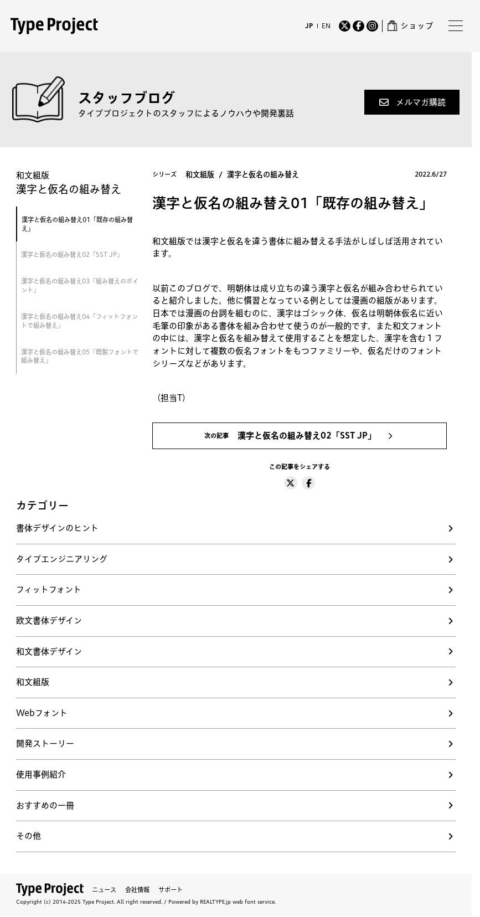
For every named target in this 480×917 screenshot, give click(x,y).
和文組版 (199, 174)
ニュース (104, 890)
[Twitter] (344, 26)
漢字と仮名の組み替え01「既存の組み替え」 (77, 224)
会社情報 (137, 890)
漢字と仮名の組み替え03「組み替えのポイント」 (79, 285)
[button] (412, 102)
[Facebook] (358, 26)
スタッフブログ (126, 98)
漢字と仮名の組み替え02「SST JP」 (72, 254)
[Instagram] (372, 26)
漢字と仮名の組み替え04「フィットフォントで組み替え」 (79, 320)
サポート (170, 890)
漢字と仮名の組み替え (263, 174)
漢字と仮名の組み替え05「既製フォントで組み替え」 (79, 356)
